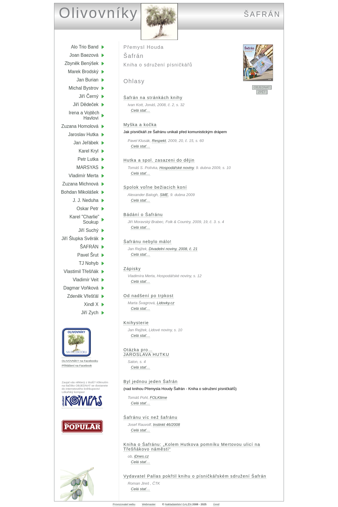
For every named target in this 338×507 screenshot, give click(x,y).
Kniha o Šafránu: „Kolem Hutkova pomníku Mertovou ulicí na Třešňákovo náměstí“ (191, 446)
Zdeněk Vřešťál (82, 296)
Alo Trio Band (84, 46)
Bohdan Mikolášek (79, 192)
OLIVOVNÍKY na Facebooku (80, 360)
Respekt (159, 140)
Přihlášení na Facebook (77, 365)
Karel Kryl (88, 150)
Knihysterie (136, 322)
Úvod (216, 504)
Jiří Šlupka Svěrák (79, 238)
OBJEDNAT (262, 87)
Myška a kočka (140, 124)
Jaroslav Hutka (83, 134)
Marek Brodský (83, 71)
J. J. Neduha (85, 200)
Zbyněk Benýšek (81, 63)
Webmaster (148, 504)
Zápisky (132, 268)
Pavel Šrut (87, 254)
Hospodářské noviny (176, 167)
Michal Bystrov (83, 88)
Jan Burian (87, 79)
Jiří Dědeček (85, 104)
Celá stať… (140, 110)
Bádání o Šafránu (143, 214)
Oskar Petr (87, 208)
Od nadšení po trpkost (148, 295)
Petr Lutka (88, 159)
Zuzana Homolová (79, 126)
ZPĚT (262, 92)
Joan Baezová (83, 55)
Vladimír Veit (85, 279)
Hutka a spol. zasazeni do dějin (159, 160)
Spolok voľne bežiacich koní (155, 187)
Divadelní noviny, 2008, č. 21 (173, 249)
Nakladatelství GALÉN (178, 504)
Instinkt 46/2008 (166, 424)
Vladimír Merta (83, 175)
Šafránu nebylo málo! (147, 241)
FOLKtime (158, 397)
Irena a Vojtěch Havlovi (86, 115)
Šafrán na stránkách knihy (153, 97)
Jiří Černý (88, 96)
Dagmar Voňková (80, 287)
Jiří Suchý (88, 230)
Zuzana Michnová (80, 183)
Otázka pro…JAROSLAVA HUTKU (146, 352)
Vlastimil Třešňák (81, 271)
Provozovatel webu (124, 504)
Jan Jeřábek (85, 142)
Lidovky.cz (165, 303)
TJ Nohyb (88, 263)
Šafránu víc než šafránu (150, 417)
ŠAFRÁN (89, 246)
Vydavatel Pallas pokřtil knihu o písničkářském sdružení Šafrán (194, 476)
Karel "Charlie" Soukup (86, 219)
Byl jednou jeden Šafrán (150, 381)
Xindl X (91, 304)
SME (164, 195)
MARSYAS (87, 167)
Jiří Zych (89, 312)
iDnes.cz (141, 456)
